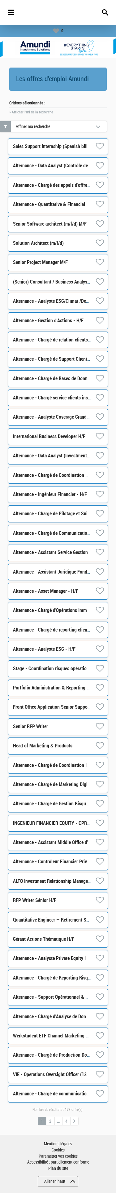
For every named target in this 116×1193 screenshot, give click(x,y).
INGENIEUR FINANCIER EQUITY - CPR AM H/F (58, 823)
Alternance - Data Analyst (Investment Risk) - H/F (61, 456)
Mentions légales (58, 1144)
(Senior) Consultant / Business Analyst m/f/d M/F (61, 282)
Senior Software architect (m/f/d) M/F (50, 224)
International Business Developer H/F (49, 436)
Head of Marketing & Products (42, 746)
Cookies (58, 1150)
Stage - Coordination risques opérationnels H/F (59, 668)
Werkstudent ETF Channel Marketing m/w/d (55, 1036)
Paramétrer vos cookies (58, 1156)
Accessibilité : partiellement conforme (58, 1162)
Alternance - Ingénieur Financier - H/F (50, 494)
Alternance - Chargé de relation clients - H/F (56, 340)
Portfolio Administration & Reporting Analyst (57, 688)
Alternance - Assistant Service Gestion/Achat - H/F (62, 552)
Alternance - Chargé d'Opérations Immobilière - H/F (63, 610)
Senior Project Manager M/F (40, 262)
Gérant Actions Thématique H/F (43, 939)
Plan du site (58, 1168)
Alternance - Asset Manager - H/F (45, 591)
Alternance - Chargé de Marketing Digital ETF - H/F (63, 784)
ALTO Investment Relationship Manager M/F (55, 881)
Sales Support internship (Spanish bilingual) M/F (61, 146)
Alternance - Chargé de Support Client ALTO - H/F (61, 359)
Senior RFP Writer (30, 726)
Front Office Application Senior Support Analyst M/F (64, 707)
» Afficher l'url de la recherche (31, 112)
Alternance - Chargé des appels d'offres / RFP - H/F (63, 185)
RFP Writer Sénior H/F (34, 900)
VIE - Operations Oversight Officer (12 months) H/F (63, 1074)
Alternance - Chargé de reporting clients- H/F (57, 630)
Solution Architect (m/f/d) (38, 243)
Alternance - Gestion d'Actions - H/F (48, 321)
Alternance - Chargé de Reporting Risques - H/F (59, 978)
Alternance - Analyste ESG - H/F (44, 649)
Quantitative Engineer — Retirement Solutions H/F (62, 920)
